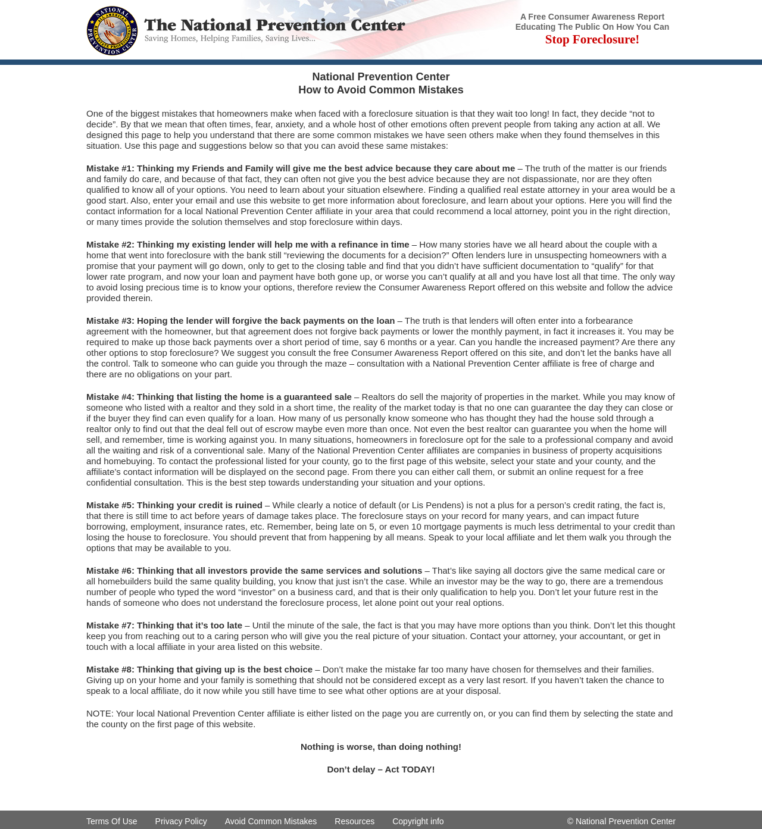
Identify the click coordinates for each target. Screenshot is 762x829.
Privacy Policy (181, 821)
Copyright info (418, 821)
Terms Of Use (112, 821)
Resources (354, 821)
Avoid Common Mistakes (271, 821)
